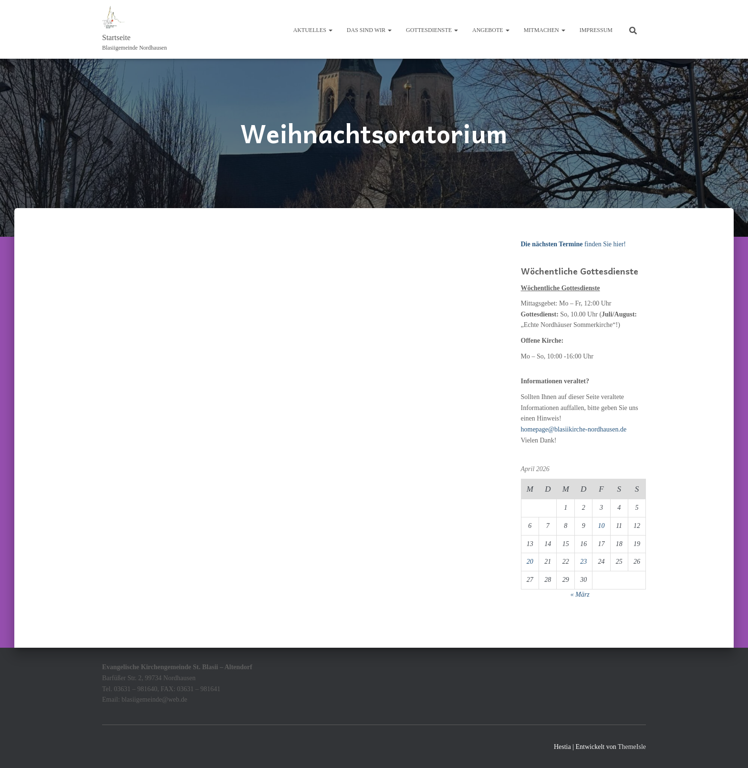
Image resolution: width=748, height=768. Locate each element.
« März (580, 594)
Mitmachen (544, 30)
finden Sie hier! (573, 244)
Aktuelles (312, 30)
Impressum (596, 30)
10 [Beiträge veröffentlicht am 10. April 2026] (601, 525)
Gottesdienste (432, 30)
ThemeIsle (632, 746)
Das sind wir (369, 30)
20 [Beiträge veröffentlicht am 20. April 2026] (530, 561)
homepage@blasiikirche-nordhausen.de (574, 429)
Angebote (490, 30)
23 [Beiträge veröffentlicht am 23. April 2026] (583, 561)
